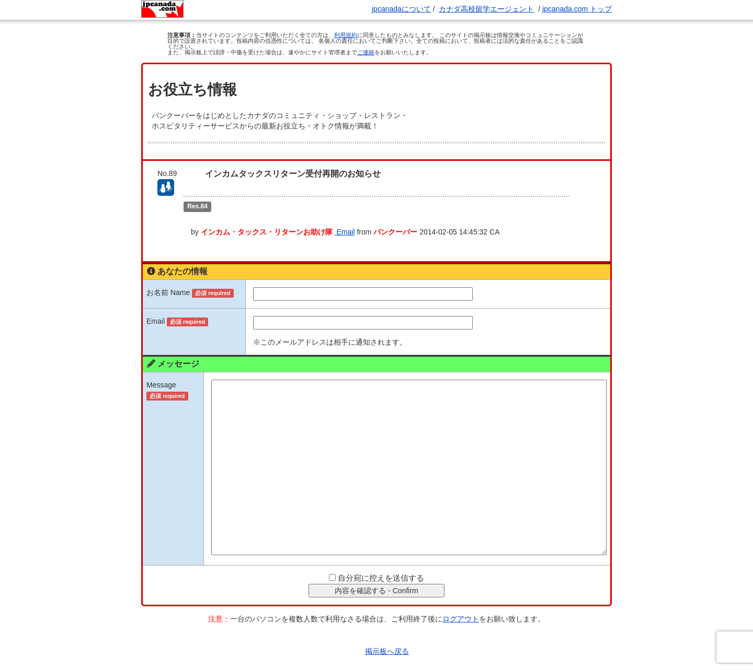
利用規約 (345, 35)
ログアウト (460, 600)
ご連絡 (365, 52)
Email (380, 213)
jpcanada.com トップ (577, 9)
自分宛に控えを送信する (381, 559)
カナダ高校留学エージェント (486, 9)
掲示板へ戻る (387, 632)
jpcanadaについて (401, 9)
